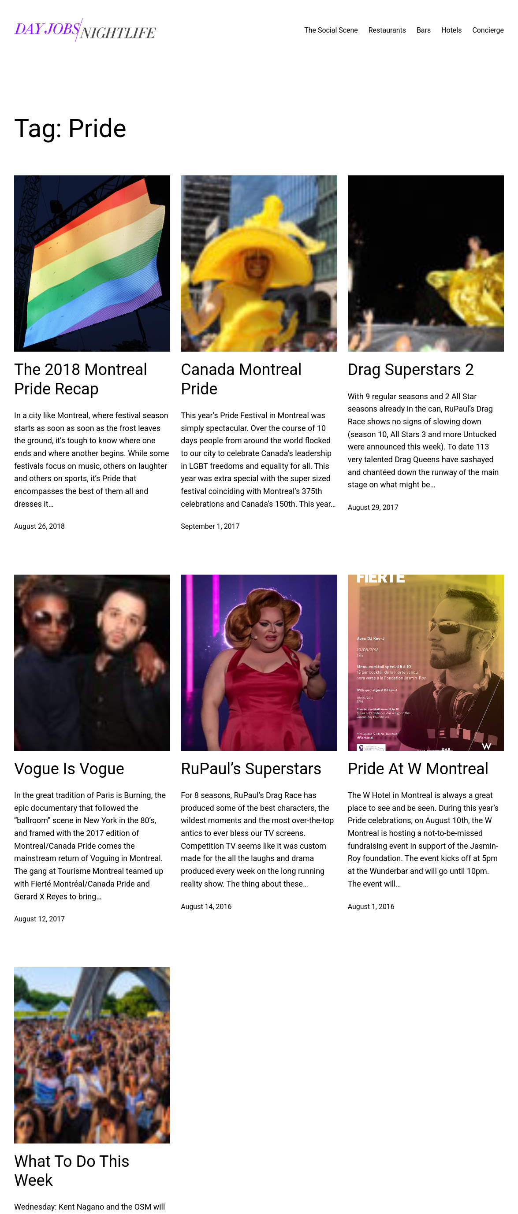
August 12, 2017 (39, 919)
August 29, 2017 (373, 507)
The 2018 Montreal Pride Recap (80, 379)
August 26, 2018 (39, 526)
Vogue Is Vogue (69, 769)
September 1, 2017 (210, 526)
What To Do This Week (72, 1171)
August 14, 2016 (206, 906)
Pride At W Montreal (418, 769)
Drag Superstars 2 (411, 369)
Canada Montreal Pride (241, 379)
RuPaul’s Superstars (251, 769)
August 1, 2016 (371, 906)
